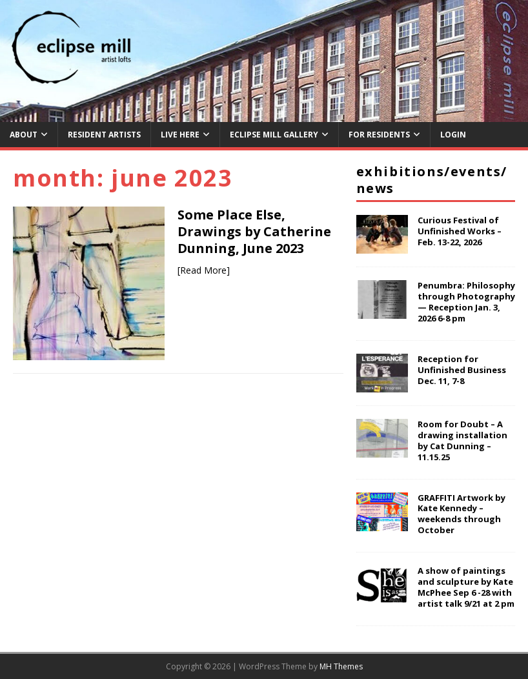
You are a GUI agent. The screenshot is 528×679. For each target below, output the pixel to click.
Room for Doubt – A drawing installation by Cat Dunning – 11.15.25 (462, 440)
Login (453, 134)
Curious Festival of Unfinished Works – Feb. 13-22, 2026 (460, 231)
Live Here (180, 134)
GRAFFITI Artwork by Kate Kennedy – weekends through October (461, 514)
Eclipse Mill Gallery (274, 134)
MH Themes (341, 666)
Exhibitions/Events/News (431, 180)
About (23, 134)
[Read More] (204, 270)
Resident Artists (104, 134)
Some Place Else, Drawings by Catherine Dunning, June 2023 (254, 231)
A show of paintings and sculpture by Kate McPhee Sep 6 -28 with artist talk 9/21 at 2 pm (466, 587)
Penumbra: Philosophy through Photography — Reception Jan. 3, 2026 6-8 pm (466, 301)
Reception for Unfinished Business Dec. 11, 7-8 (462, 370)
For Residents (379, 134)
